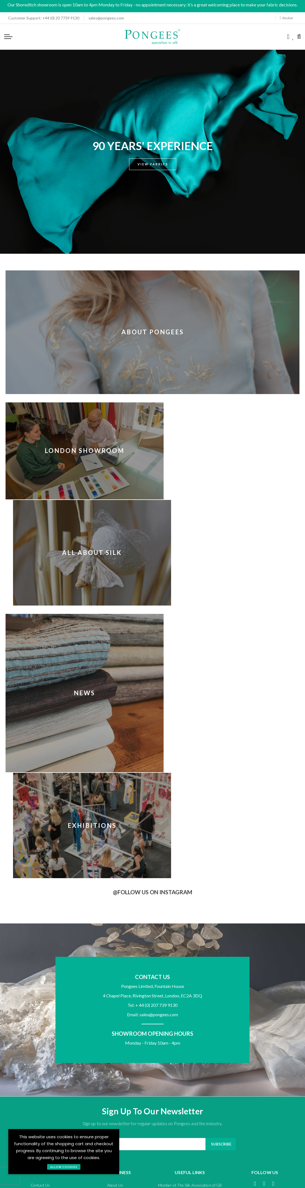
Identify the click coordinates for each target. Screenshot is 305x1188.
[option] (152, 152)
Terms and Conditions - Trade (117, 1029)
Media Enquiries (115, 982)
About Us (115, 956)
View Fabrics (153, 164)
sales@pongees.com (106, 18)
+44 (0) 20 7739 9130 (42, 18)
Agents (115, 964)
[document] (63, 1151)
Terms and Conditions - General (35, 1029)
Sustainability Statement (189, 973)
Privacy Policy (182, 1029)
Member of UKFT (190, 964)
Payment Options (40, 964)
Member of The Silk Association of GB (190, 956)
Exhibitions (228, 577)
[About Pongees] (152, 360)
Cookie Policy (285, 1029)
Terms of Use (234, 1029)
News (77, 577)
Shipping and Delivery (40, 982)
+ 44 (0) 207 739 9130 (156, 776)
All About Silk (228, 450)
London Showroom (77, 450)
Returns (40, 973)
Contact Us (40, 956)
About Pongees (152, 332)
